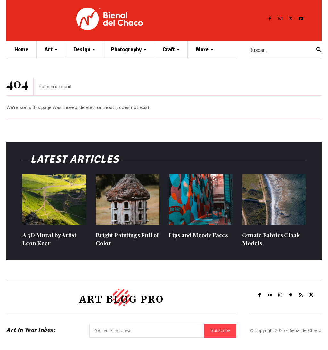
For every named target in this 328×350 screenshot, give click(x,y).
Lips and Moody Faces (198, 237)
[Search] (319, 49)
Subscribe (220, 333)
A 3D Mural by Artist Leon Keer (49, 241)
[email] (146, 333)
